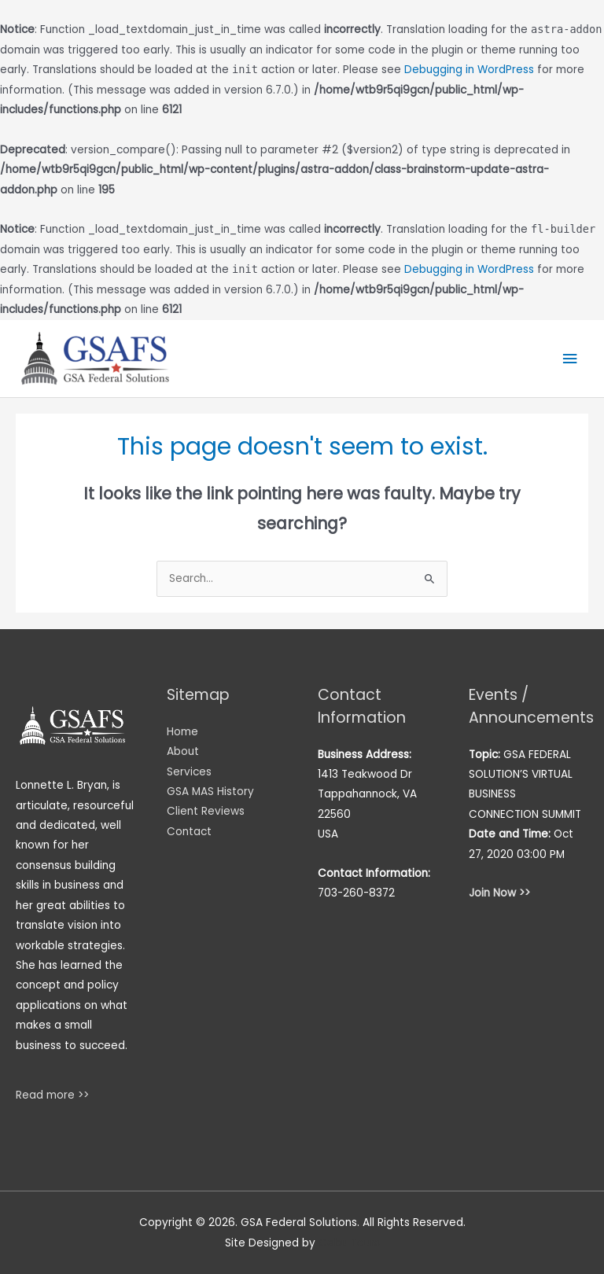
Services (189, 771)
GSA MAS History (210, 791)
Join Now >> (499, 893)
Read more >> (52, 1095)
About (183, 751)
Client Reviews (206, 811)
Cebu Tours (349, 1242)
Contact (189, 831)
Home (182, 731)
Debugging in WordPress (469, 69)
